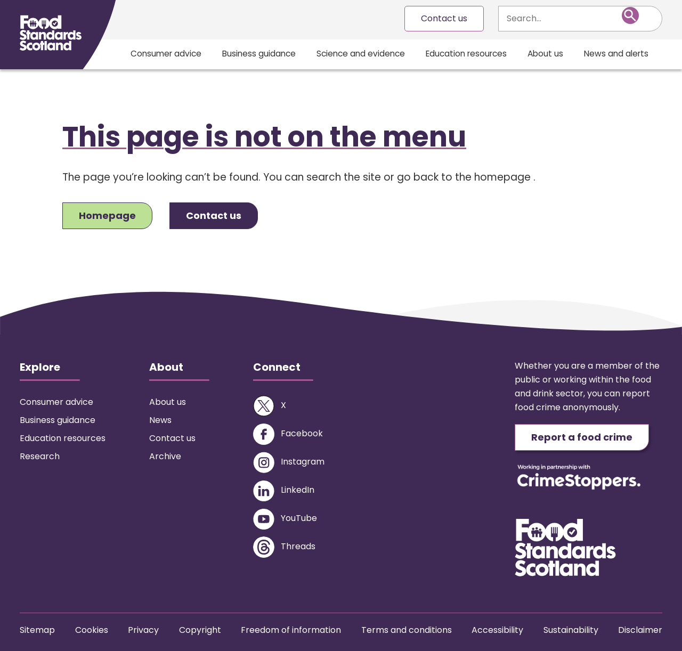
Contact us (444, 18)
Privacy (143, 630)
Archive (165, 456)
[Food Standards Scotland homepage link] (51, 33)
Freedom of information (291, 630)
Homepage (107, 215)
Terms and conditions (406, 630)
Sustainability (570, 630)
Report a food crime (581, 437)
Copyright (200, 630)
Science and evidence (360, 53)
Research (40, 456)
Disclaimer (640, 630)
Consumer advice (166, 53)
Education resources (466, 53)
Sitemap (37, 630)
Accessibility (497, 630)
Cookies (91, 630)
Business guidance (259, 53)
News (160, 420)
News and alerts (616, 53)
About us (545, 53)
